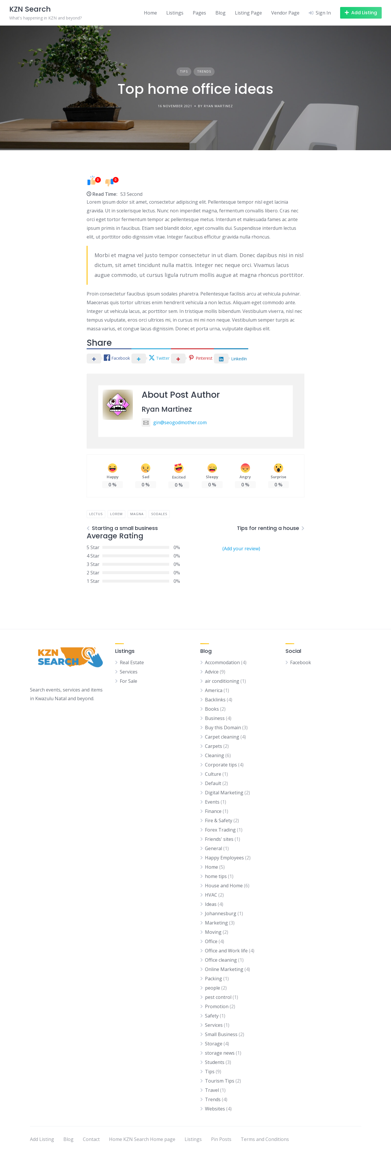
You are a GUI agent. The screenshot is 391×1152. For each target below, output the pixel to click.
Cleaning (214, 755)
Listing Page (248, 13)
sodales (159, 514)
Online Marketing (224, 969)
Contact (91, 1139)
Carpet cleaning (222, 737)
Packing (213, 978)
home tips (216, 876)
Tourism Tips (219, 1081)
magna (137, 514)
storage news (220, 1053)
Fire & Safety (218, 820)
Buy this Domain (223, 727)
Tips (184, 71)
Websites (215, 1109)
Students (214, 1062)
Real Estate (132, 662)
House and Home (224, 885)
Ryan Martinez (167, 409)
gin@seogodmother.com (174, 422)
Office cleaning (221, 960)
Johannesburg (220, 913)
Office (211, 941)
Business (215, 718)
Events (212, 802)
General (213, 848)
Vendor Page (285, 13)
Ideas (211, 904)
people (212, 988)
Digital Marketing (224, 792)
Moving (213, 932)
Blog (220, 13)
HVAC (211, 895)
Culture (213, 774)
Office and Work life (226, 950)
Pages (199, 13)
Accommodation (222, 662)
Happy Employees (224, 857)
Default (213, 783)
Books (212, 709)
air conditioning (222, 681)
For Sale (128, 681)
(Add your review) (241, 548)
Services (129, 672)
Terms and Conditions (265, 1139)
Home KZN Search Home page (142, 1139)
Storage (213, 1043)
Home (150, 13)
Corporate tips (221, 765)
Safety (212, 1016)
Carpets (213, 746)
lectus (96, 514)
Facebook (300, 662)
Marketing (216, 923)
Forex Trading (220, 830)
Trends (204, 71)
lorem (116, 514)
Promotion (216, 1006)
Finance (213, 811)
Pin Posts (221, 1139)
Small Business (221, 1034)
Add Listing (42, 1139)
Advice (212, 672)
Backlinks (215, 699)
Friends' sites (219, 839)
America (213, 690)
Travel (212, 1090)
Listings (174, 13)
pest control (218, 997)
